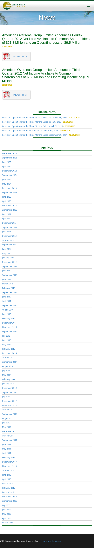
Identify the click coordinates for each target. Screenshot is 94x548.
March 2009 (7, 522)
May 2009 (6, 514)
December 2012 (9, 401)
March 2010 (7, 483)
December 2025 (9, 153)
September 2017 (9, 292)
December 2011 (9, 431)
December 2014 (9, 353)
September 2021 (9, 227)
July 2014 (6, 370)
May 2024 (6, 183)
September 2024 (9, 175)
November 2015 (9, 327)
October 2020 (8, 240)
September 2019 (9, 266)
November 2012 (9, 405)
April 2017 (6, 301)
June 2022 (6, 214)
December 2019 (9, 262)
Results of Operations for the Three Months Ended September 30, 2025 (34, 117)
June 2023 (6, 196)
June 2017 (6, 296)
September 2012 (9, 414)
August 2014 (7, 366)
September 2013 (9, 392)
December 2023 (9, 188)
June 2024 (6, 179)
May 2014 (6, 375)
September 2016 (9, 305)
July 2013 (6, 396)
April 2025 (6, 166)
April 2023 (6, 201)
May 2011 (6, 448)
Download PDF (20, 56)
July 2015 (6, 335)
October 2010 (8, 470)
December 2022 (9, 205)
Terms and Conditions (51, 541)
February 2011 (8, 457)
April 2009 (6, 518)
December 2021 (9, 223)
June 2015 (6, 340)
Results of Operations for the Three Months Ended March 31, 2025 (32, 126)
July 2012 (6, 422)
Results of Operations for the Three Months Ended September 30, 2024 (34, 135)
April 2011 (6, 453)
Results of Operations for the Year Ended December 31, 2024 (30, 130)
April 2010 (6, 479)
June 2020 (6, 249)
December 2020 (9, 236)
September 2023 (9, 192)
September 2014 (9, 362)
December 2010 (9, 461)
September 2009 (9, 501)
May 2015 (6, 344)
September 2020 (9, 244)
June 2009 (6, 509)
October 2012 (8, 409)
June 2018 (6, 279)
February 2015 (8, 348)
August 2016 (7, 309)
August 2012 (7, 418)
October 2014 (8, 357)
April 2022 (6, 218)
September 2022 (9, 209)
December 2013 (9, 388)
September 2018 (9, 275)
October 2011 (8, 435)
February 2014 (8, 379)
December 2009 (9, 496)
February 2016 (8, 318)
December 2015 (9, 322)
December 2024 (9, 170)
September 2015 (9, 331)
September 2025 (9, 157)
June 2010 (6, 474)
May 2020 (6, 253)
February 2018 (8, 288)
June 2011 (6, 444)
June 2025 (6, 162)
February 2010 (8, 487)
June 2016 (6, 314)
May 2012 (6, 427)
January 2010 (8, 492)
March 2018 (7, 283)
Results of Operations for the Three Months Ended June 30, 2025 (31, 122)
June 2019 (6, 270)
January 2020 (8, 257)
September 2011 (9, 440)
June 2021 (6, 231)
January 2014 (8, 383)
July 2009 (6, 505)
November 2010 (9, 466)
